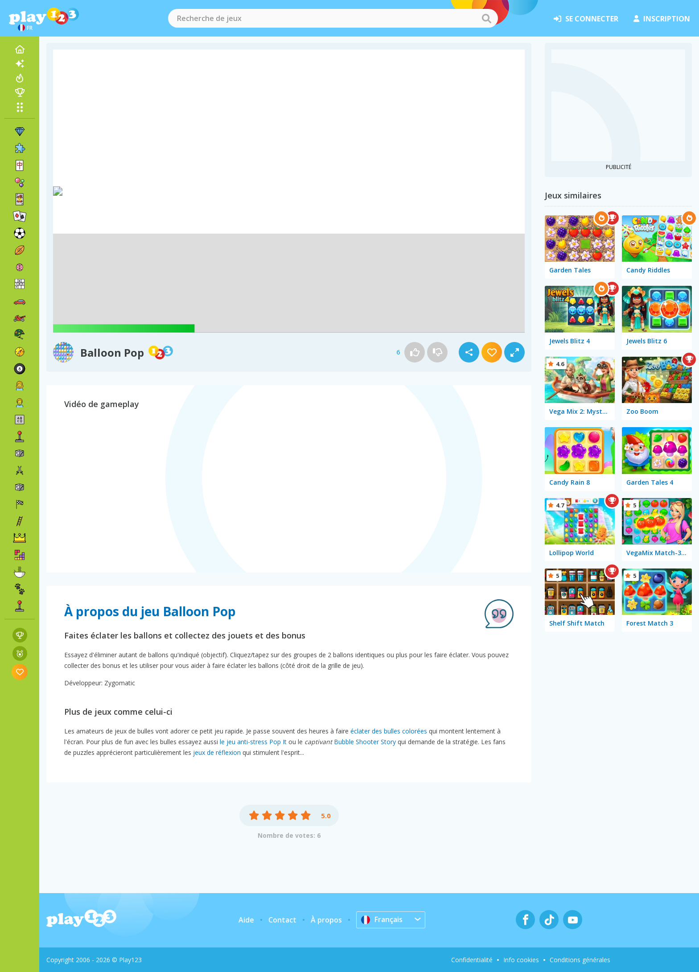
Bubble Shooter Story (365, 741)
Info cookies (521, 960)
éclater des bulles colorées (388, 731)
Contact (282, 920)
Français (382, 919)
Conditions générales (580, 960)
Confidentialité (472, 960)
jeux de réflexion (217, 752)
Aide (246, 920)
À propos (326, 920)
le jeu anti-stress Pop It (253, 741)
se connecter (586, 19)
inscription (661, 19)
